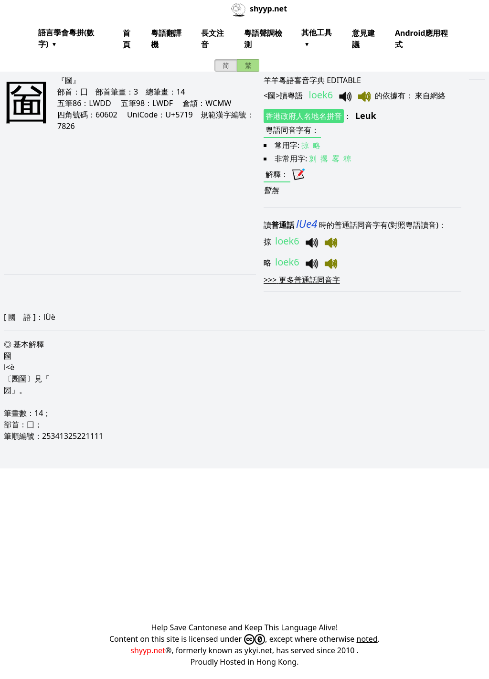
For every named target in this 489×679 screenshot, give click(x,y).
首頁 (126, 39)
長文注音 (212, 39)
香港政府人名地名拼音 (304, 116)
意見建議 (363, 39)
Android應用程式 (421, 39)
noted (367, 639)
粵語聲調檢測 (263, 39)
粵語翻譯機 (166, 39)
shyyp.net (147, 650)
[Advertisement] (122, 202)
